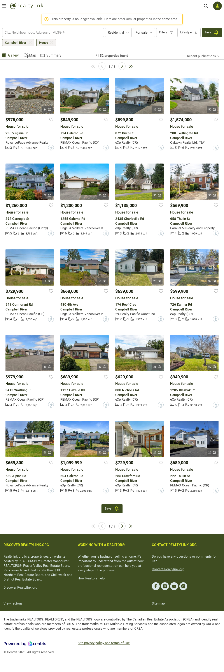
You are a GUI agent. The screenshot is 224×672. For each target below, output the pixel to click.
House (43, 42)
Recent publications (201, 56)
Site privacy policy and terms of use (104, 643)
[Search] (206, 6)
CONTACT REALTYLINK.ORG (174, 545)
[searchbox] (50, 32)
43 (102, 366)
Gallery (13, 55)
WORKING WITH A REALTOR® (101, 545)
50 (212, 109)
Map (32, 55)
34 (48, 109)
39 (157, 109)
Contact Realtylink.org (168, 569)
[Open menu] (4, 6)
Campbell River (15, 42)
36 (157, 366)
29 (157, 452)
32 (102, 109)
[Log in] (217, 6)
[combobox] (53, 32)
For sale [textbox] (141, 32)
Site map (158, 603)
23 (157, 281)
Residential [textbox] (116, 32)
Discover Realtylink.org (20, 587)
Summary (53, 55)
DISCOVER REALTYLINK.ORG (26, 545)
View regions (13, 603)
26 (212, 452)
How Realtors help (91, 578)
